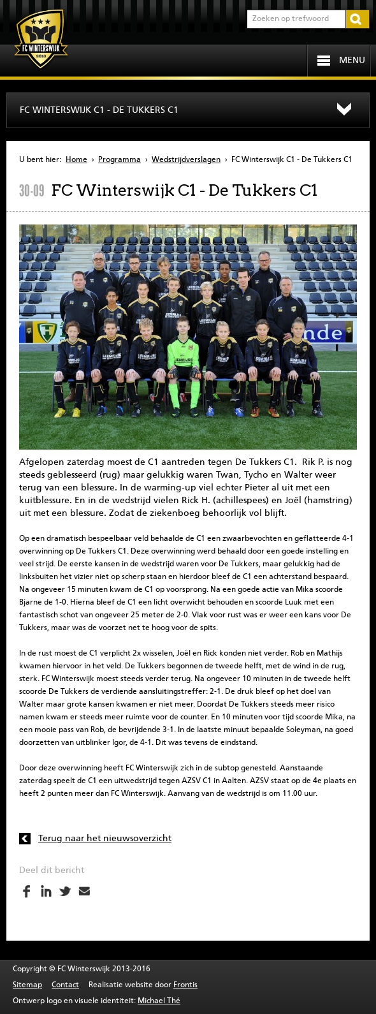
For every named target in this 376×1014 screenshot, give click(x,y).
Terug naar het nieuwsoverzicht (104, 838)
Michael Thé (159, 1001)
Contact (65, 985)
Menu (352, 60)
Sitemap (27, 985)
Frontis (185, 985)
